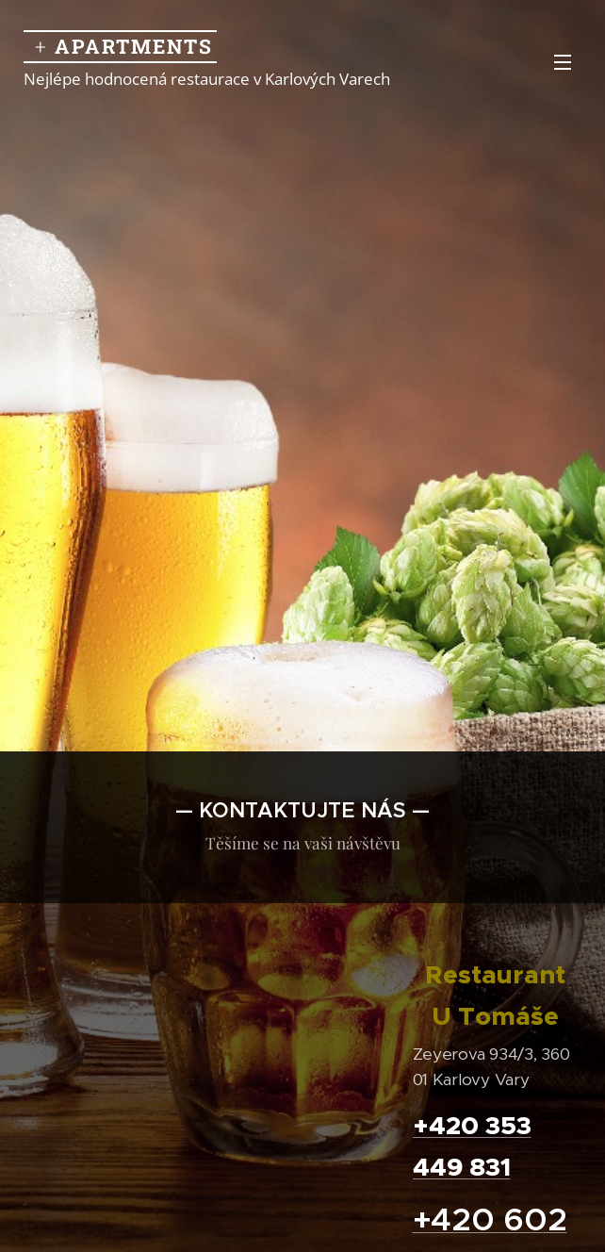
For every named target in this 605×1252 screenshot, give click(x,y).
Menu (562, 62)
